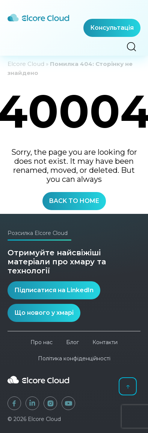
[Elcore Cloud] (38, 386)
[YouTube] (68, 403)
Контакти (105, 342)
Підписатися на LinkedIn (54, 290)
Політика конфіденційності (74, 358)
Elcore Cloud (26, 63)
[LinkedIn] (32, 403)
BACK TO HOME (74, 200)
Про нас (41, 342)
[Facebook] (14, 403)
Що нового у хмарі (44, 312)
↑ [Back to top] (127, 386)
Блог (72, 342)
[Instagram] (50, 403)
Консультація (112, 27)
